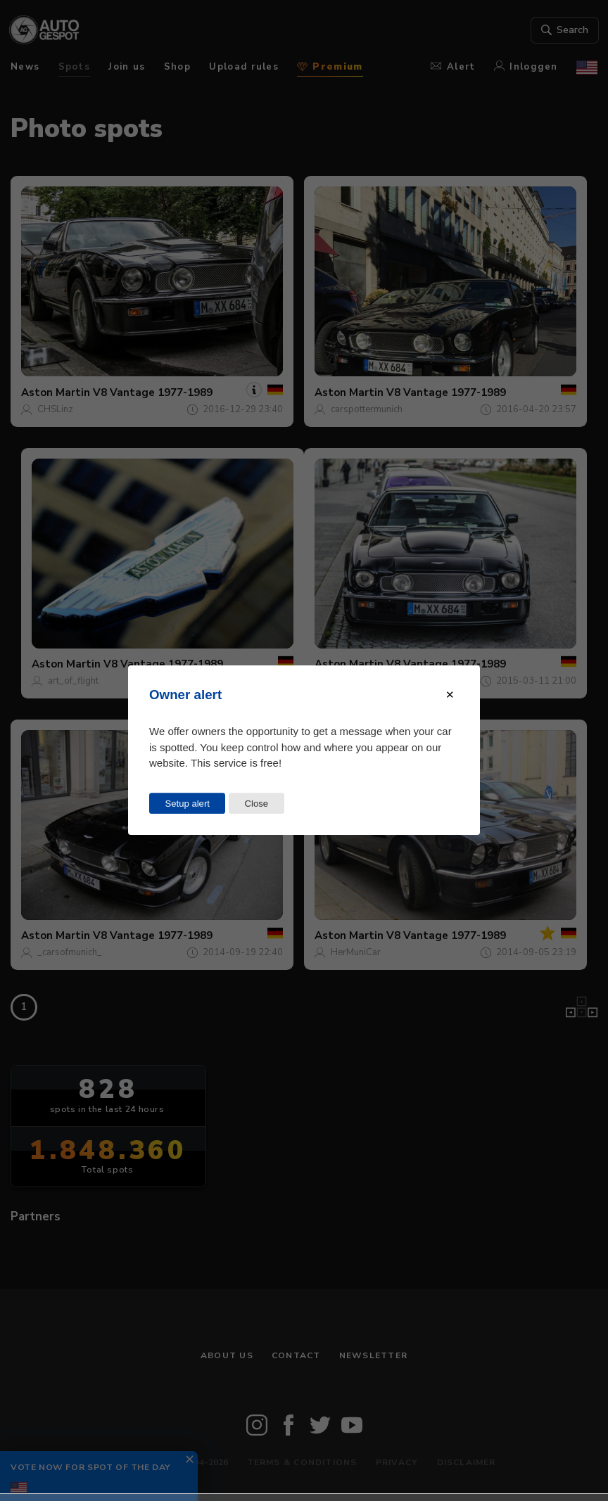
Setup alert (187, 803)
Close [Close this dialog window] (256, 803)
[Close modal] (450, 695)
